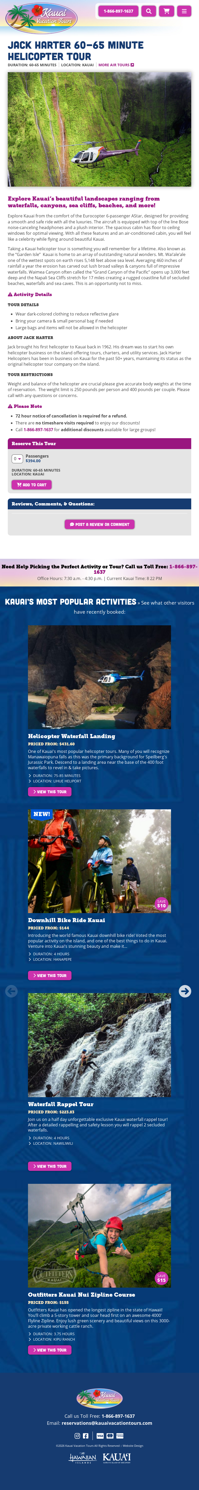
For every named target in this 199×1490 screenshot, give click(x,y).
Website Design (133, 1446)
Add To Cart (31, 484)
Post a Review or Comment (99, 524)
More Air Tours (116, 64)
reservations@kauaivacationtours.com (107, 1423)
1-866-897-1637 (38, 429)
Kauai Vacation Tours (79, 1446)
